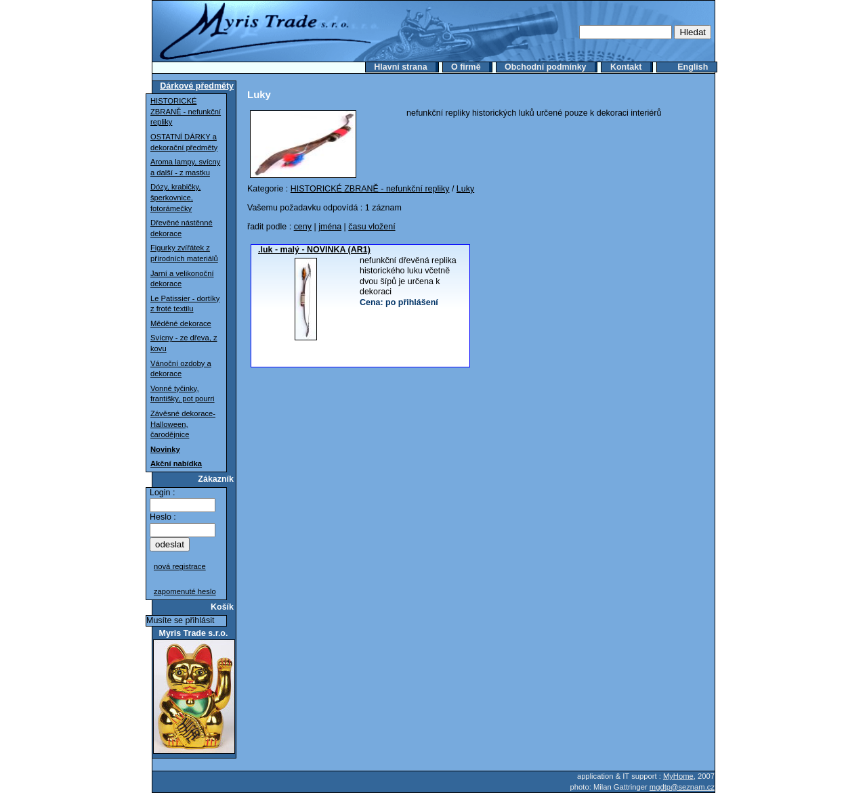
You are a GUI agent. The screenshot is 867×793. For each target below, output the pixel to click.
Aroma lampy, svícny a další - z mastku (185, 167)
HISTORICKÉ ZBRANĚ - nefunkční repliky (185, 111)
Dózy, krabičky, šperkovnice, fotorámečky (175, 197)
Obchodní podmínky (546, 67)
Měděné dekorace (180, 323)
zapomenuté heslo (185, 591)
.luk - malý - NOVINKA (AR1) (314, 249)
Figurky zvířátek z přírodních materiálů (184, 253)
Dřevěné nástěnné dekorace (181, 228)
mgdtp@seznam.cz (682, 787)
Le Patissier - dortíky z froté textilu (184, 303)
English (692, 67)
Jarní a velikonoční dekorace (182, 278)
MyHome (678, 776)
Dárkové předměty (197, 86)
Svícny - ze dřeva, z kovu (183, 343)
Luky (465, 189)
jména (329, 226)
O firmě (466, 67)
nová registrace (180, 566)
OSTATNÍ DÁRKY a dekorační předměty (183, 142)
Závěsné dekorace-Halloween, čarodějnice (182, 423)
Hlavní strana (400, 67)
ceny (303, 226)
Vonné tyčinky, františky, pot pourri (182, 393)
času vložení (371, 226)
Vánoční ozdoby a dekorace (180, 368)
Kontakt (625, 67)
